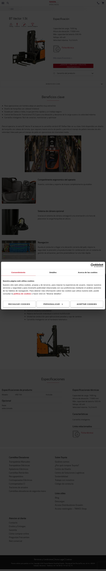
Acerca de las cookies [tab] (87, 272)
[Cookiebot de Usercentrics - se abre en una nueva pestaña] (92, 265)
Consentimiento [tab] (18, 272)
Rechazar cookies (19, 304)
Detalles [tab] (52, 272)
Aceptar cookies (87, 304)
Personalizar (53, 304)
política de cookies (22, 294)
